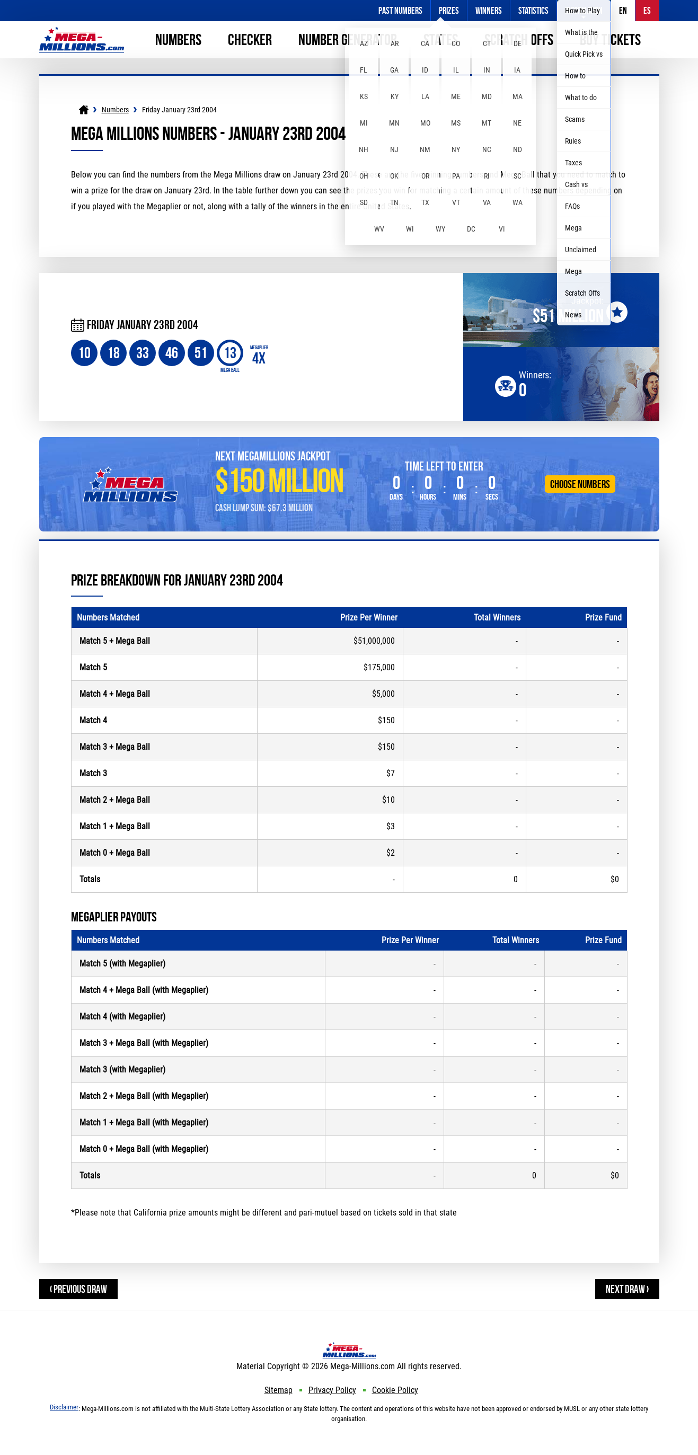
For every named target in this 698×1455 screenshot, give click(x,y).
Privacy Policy (332, 1390)
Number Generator (347, 39)
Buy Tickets (610, 39)
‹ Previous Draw (78, 1289)
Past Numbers (400, 10)
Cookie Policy (395, 1390)
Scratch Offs (518, 39)
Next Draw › (627, 1289)
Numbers (178, 39)
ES (647, 10)
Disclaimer (64, 1407)
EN (623, 10)
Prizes (449, 10)
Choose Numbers (580, 484)
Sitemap (278, 1390)
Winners (488, 10)
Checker (250, 39)
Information (584, 10)
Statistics (533, 10)
